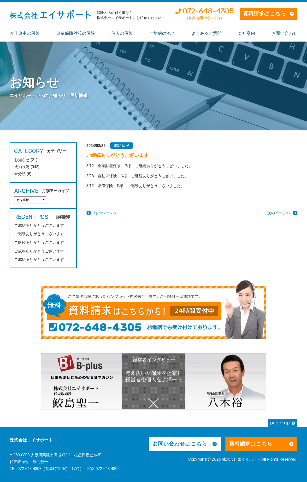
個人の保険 (122, 33)
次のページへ (278, 213)
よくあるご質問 (206, 33)
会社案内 (246, 33)
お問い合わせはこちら (180, 444)
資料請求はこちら (264, 14)
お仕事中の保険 (25, 33)
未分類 (20, 174)
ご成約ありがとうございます (39, 225)
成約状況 (121, 145)
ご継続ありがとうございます (39, 234)
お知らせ (22, 160)
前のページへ (105, 213)
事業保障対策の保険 (75, 33)
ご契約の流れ (162, 33)
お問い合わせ (284, 33)
